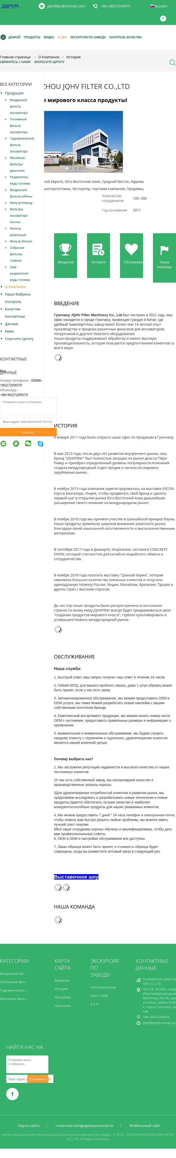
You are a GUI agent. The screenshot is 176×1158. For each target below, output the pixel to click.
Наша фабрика (17, 294)
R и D (94, 1004)
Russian (161, 6)
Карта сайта (28, 1125)
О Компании (15, 286)
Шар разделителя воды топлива (20, 273)
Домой (10, 37)
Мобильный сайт (144, 1125)
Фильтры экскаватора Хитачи (19, 215)
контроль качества (13, 305)
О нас (62, 37)
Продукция (14, 93)
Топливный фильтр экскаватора (19, 125)
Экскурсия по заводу (88, 37)
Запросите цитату (49, 62)
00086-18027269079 (21, 382)
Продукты (32, 37)
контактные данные (15, 320)
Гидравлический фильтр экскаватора (22, 144)
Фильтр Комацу (21, 203)
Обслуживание (66, 997)
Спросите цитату (19, 338)
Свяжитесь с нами (15, 62)
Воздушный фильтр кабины (21, 193)
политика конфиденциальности (84, 1125)
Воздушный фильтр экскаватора (19, 106)
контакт (28, 432)
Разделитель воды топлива (20, 180)
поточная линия (103, 987)
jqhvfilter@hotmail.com (66, 6)
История (61, 989)
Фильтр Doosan (21, 241)
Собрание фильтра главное (17, 254)
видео (49, 37)
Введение (62, 980)
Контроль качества (125, 37)
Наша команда (66, 1005)
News (9, 331)
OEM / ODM (99, 995)
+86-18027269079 (115, 6)
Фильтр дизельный (18, 231)
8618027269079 (15, 394)
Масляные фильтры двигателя (17, 164)
